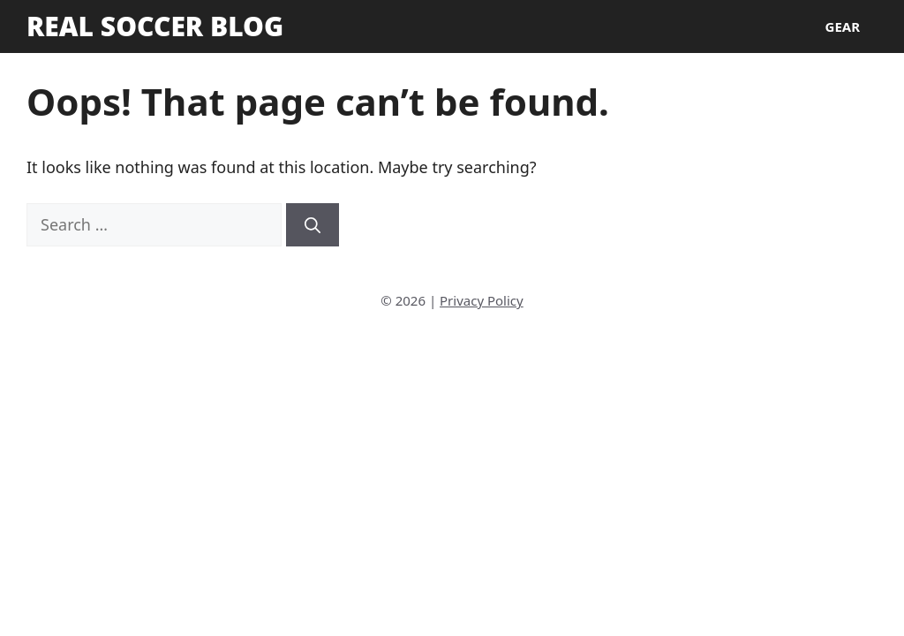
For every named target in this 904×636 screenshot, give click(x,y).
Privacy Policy (482, 300)
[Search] (312, 224)
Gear (842, 26)
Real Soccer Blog (154, 26)
